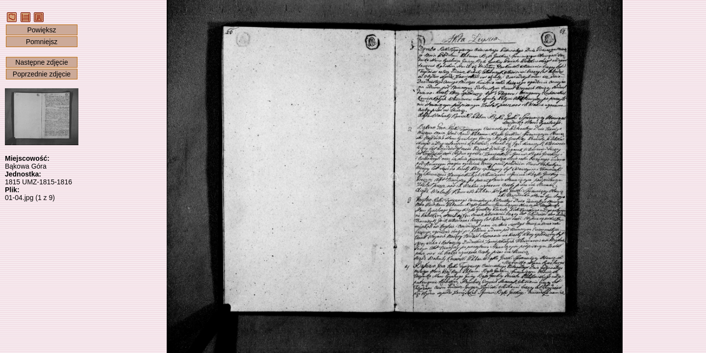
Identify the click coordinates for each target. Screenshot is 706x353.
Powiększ (41, 30)
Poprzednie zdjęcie (42, 74)
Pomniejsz (42, 42)
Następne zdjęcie (41, 62)
